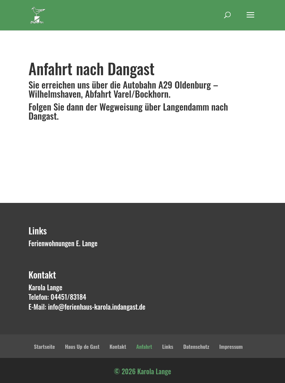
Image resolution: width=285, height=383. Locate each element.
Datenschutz (196, 346)
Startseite (44, 346)
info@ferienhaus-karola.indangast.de (97, 307)
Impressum (231, 346)
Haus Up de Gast (82, 346)
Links (167, 346)
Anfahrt (144, 346)
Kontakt (117, 346)
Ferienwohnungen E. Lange (62, 243)
